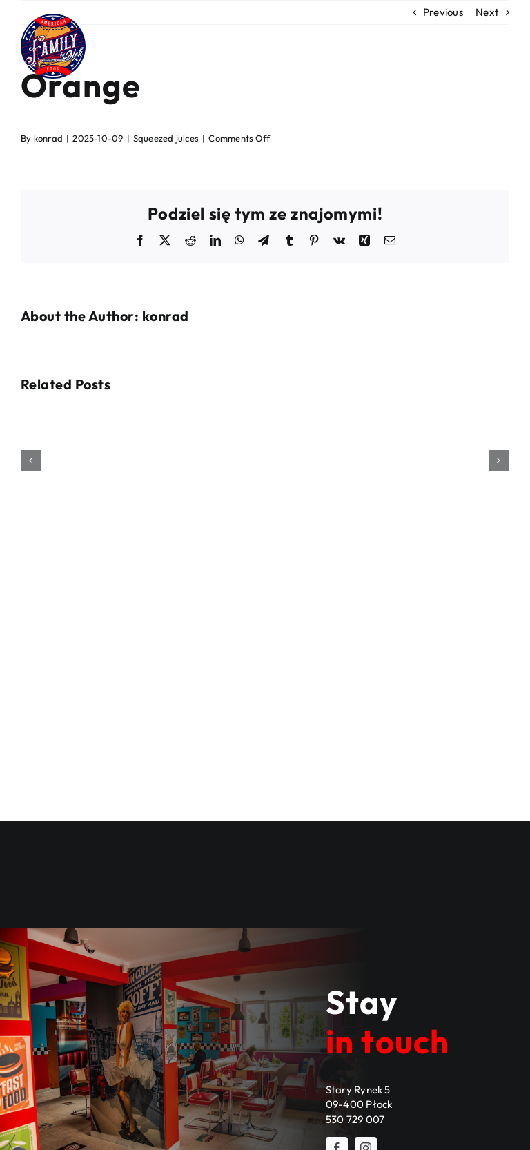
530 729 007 (355, 1119)
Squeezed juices (166, 138)
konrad (48, 138)
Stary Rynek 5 (358, 1089)
